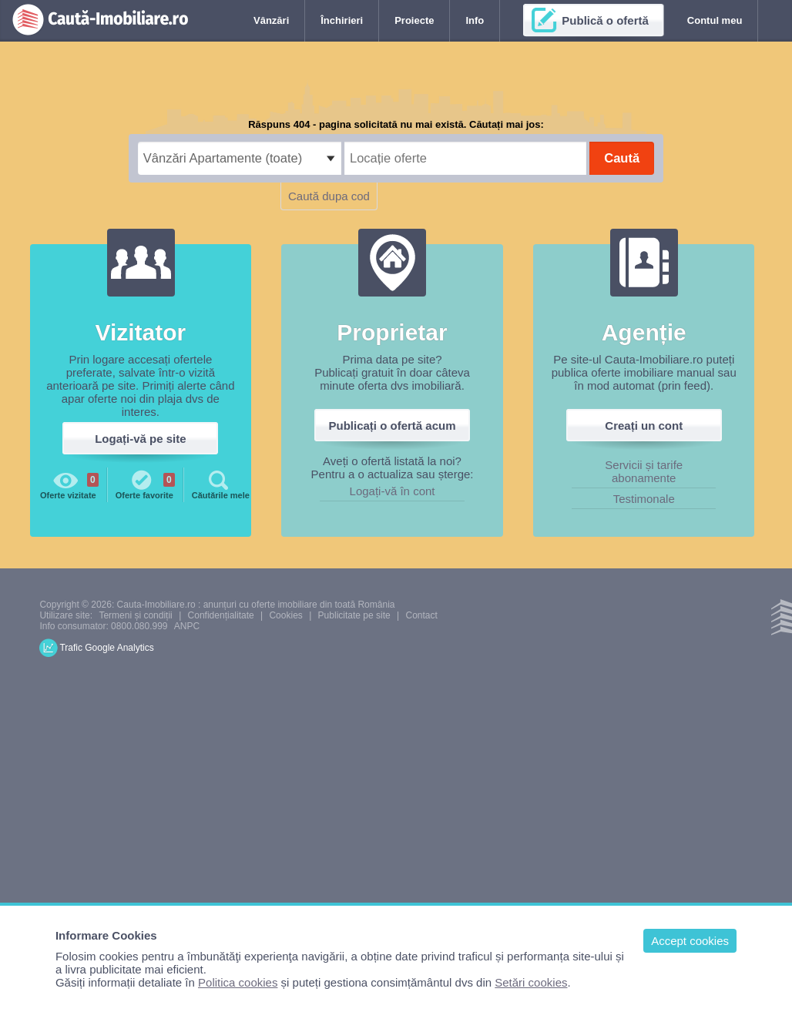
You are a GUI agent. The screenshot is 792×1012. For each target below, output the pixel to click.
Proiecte (414, 20)
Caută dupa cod (329, 196)
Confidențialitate (221, 615)
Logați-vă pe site (140, 438)
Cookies (285, 615)
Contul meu (715, 20)
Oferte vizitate (69, 483)
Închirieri (341, 20)
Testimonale (644, 498)
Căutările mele (221, 483)
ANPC (187, 626)
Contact (421, 615)
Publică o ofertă (605, 20)
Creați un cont (644, 425)
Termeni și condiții (135, 615)
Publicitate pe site (354, 615)
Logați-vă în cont (392, 491)
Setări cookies (531, 982)
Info (474, 20)
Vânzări (271, 20)
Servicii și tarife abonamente (644, 471)
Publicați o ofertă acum (392, 425)
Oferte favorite (145, 483)
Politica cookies (237, 982)
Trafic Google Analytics (106, 647)
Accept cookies (690, 940)
